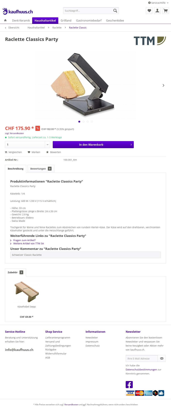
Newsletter (92, 337)
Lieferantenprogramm (57, 337)
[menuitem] (91, 10)
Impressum (92, 341)
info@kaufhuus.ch (19, 350)
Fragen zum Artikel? (23, 240)
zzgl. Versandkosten (14, 133)
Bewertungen (41, 169)
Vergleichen (13, 152)
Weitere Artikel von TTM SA (27, 243)
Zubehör (15, 272)
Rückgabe (50, 349)
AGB (47, 357)
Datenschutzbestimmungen (141, 369)
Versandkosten (71, 404)
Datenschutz (93, 345)
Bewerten (53, 152)
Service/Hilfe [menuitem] (157, 2)
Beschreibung (15, 168)
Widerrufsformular (56, 353)
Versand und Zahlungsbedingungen (58, 343)
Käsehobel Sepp (27, 306)
